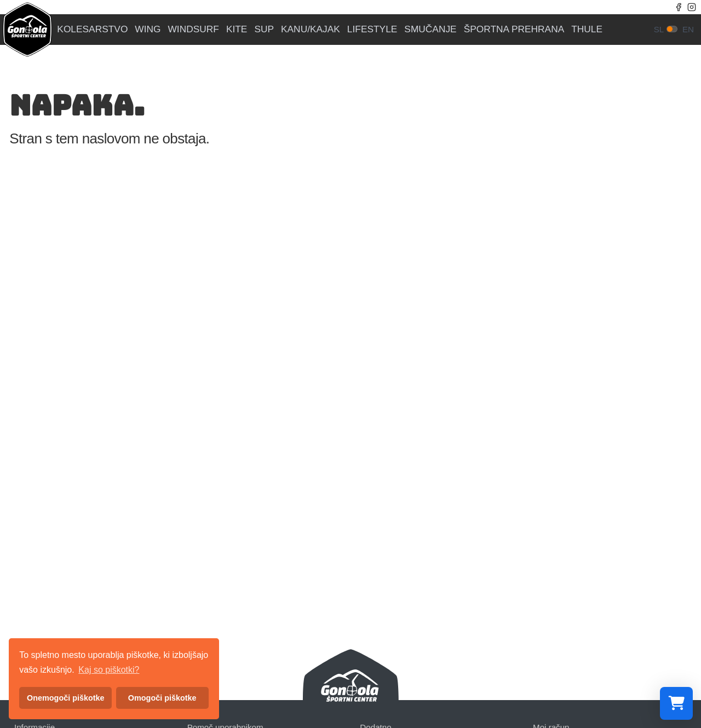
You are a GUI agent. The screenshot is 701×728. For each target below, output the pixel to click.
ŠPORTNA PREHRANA (514, 29)
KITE (237, 29)
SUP (264, 29)
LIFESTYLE (372, 29)
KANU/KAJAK (310, 29)
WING (147, 29)
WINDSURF (193, 29)
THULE (586, 29)
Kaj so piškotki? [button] (108, 669)
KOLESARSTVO (92, 29)
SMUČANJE (430, 29)
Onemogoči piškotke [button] (66, 698)
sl (659, 29)
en (688, 29)
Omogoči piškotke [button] (162, 698)
